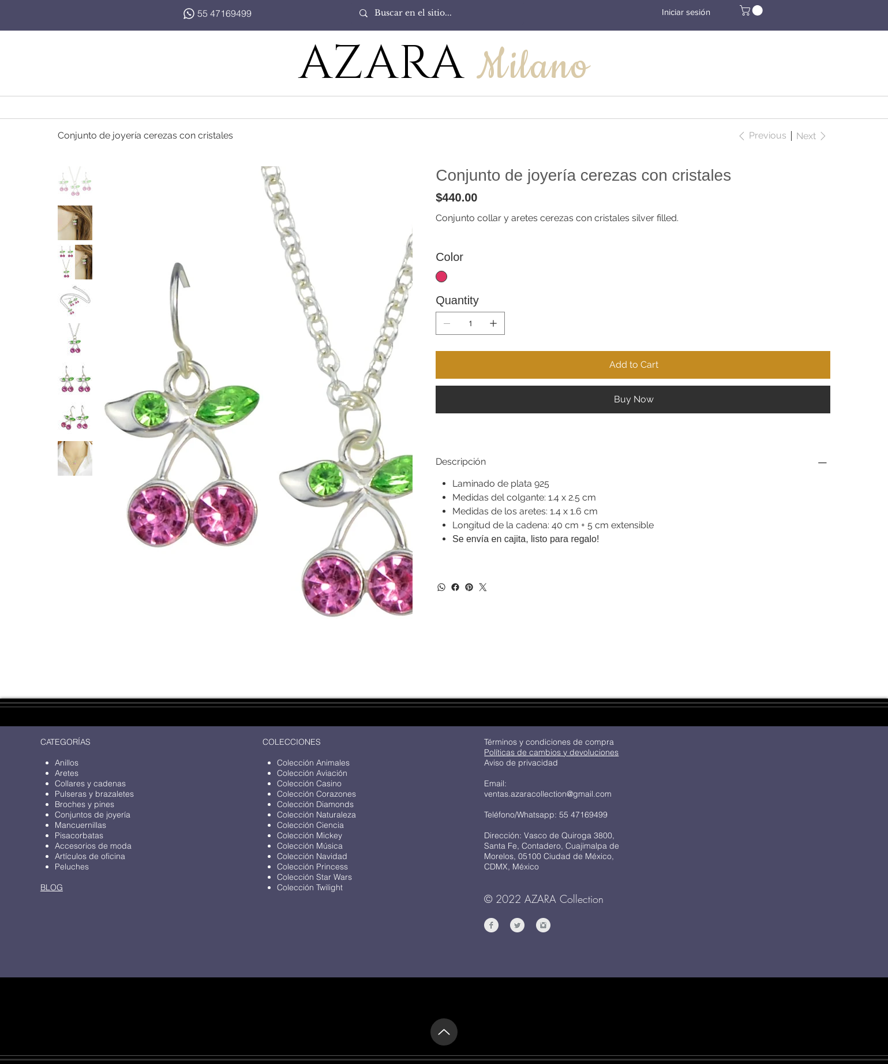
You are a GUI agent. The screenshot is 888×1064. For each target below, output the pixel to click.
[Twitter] (483, 587)
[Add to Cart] (633, 365)
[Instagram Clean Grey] (543, 925)
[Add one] (493, 323)
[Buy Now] (633, 399)
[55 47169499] (217, 13)
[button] (752, 10)
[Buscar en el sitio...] (437, 13)
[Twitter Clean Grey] (517, 925)
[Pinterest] (469, 587)
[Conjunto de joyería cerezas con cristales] (145, 135)
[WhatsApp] (441, 587)
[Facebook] (455, 587)
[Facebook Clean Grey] (491, 925)
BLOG (51, 887)
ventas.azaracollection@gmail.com (548, 794)
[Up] (444, 1032)
